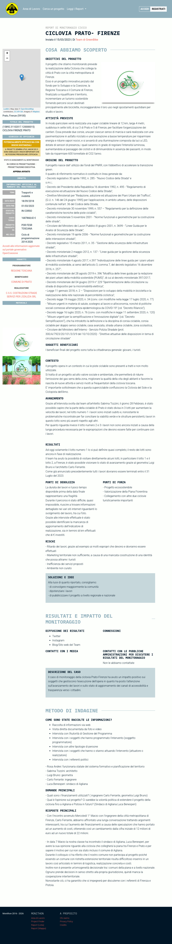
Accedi (145, 9)
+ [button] (7, 53)
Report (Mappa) (38, 928)
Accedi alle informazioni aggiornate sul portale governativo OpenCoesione (21, 249)
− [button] (7, 58)
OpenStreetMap (27, 109)
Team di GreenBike (87, 39)
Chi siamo (64, 918)
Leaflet (6, 109)
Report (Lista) (37, 925)
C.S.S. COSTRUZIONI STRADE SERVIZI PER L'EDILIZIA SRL (21, 295)
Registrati (158, 9)
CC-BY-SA (18, 112)
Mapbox (36, 112)
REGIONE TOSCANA (21, 270)
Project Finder (37, 921)
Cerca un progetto (53, 8)
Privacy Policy (66, 921)
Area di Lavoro (31, 8)
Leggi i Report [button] (75, 8)
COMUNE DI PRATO (21, 282)
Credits (63, 925)
